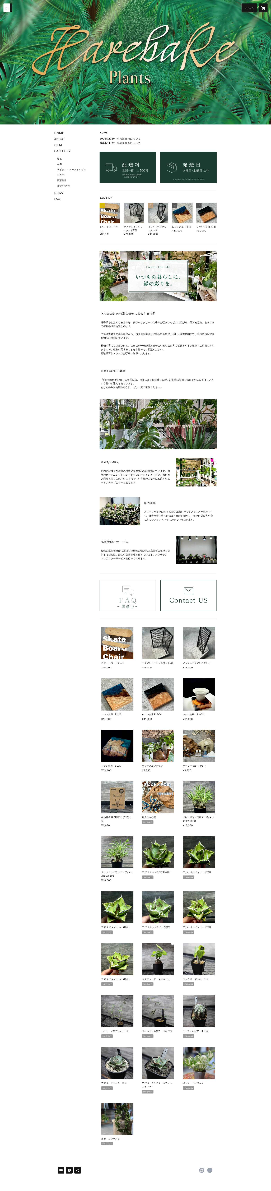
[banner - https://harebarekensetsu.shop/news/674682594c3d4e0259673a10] (128, 167)
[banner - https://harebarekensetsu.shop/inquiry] (188, 595)
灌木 (59, 164)
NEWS (58, 192)
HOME (59, 133)
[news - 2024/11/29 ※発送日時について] (158, 138)
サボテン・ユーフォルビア (71, 169)
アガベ (60, 174)
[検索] (7, 7)
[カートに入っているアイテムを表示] (263, 7)
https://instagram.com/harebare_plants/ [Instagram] (201, 1170)
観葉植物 (62, 180)
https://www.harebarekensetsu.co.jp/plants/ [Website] (209, 1170)
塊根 (59, 158)
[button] (249, 7)
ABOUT (59, 139)
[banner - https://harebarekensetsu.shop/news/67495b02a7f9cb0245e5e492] (188, 167)
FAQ (57, 198)
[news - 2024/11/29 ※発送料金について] (158, 143)
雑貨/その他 (63, 185)
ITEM (58, 144)
